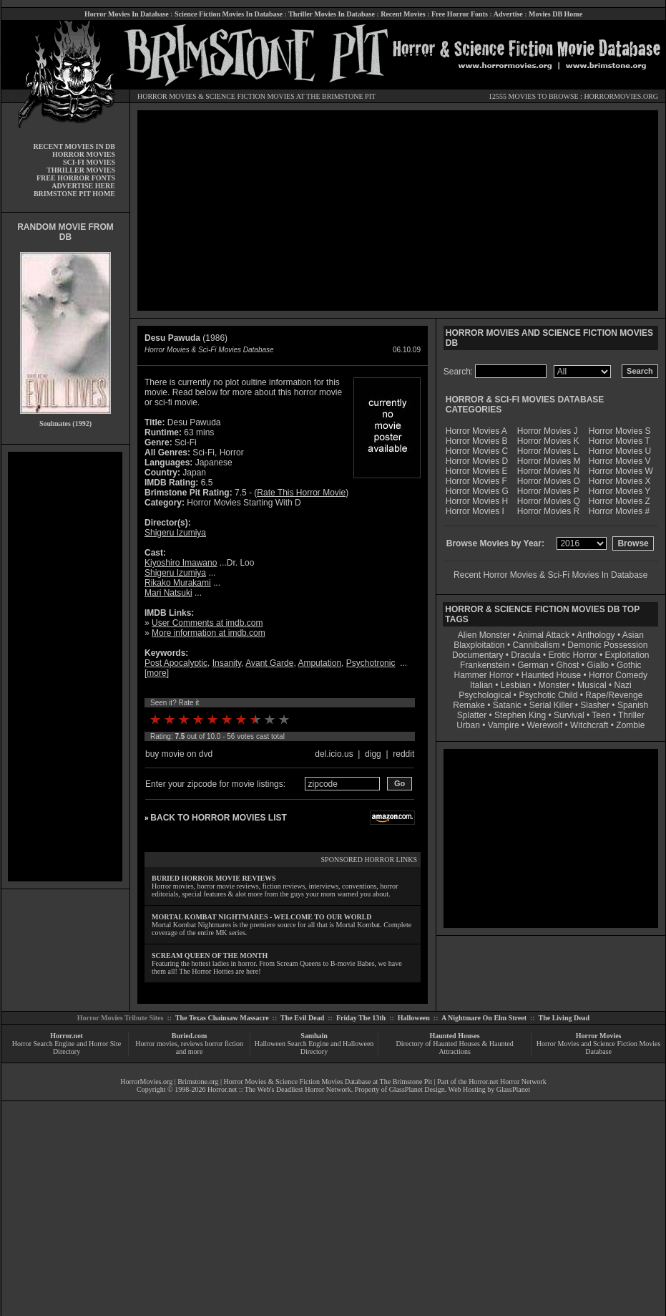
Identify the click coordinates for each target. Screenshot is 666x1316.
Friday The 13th (361, 1018)
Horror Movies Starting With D (243, 503)
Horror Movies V (620, 461)
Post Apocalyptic (176, 663)
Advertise (508, 14)
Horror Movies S (620, 431)
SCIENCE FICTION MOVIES (249, 96)
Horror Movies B (477, 441)
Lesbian (517, 685)
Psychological (485, 695)
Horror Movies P (548, 491)
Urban (468, 725)
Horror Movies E (477, 471)
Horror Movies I (475, 511)
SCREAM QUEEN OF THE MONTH (210, 955)
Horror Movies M (549, 461)
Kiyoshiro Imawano (181, 563)
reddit (403, 754)
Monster (554, 685)
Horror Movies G (477, 491)
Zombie (630, 725)
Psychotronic (371, 663)
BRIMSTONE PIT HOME (74, 194)
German (532, 665)
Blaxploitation (479, 645)
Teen (601, 715)
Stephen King (520, 715)
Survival (569, 715)
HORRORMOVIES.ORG (621, 96)
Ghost (567, 665)
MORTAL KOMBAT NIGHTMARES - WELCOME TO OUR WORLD (262, 917)
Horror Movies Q (548, 501)
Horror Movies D (477, 461)
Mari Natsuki (168, 593)
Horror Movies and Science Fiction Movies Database (599, 1047)
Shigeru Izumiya (175, 533)
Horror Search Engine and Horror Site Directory (66, 1047)
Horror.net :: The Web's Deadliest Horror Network (279, 1089)
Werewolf (544, 725)
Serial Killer (551, 705)
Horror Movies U (620, 451)
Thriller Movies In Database (331, 14)
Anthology (595, 635)
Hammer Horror (484, 675)
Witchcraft (589, 725)
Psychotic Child (548, 695)
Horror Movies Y (619, 491)
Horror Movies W (621, 471)
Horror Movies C (477, 451)
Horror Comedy (618, 675)
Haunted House (551, 675)
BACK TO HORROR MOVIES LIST (218, 818)
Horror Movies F (476, 481)
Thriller (631, 715)
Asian (633, 635)
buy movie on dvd (178, 754)
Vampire (503, 725)
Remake (469, 705)
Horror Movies (599, 1036)
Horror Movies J (547, 431)
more (156, 673)
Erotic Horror (573, 655)
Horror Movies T (619, 441)
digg (373, 754)
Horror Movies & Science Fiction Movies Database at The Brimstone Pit (328, 1081)
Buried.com (189, 1036)
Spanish (632, 705)
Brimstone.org (197, 1081)
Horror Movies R (548, 511)
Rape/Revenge (613, 695)
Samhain (314, 1036)
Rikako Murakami (178, 583)
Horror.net (66, 1036)
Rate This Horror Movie (301, 493)
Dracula (525, 655)
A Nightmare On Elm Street (484, 1018)
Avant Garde (269, 663)
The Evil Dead (302, 1018)
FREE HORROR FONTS (75, 178)
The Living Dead (564, 1018)
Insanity (226, 663)
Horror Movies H (477, 501)
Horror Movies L (547, 451)
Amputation (319, 663)
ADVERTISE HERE (83, 186)
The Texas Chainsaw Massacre (222, 1018)
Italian (481, 685)
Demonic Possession (607, 645)
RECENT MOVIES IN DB (74, 146)
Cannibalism (535, 645)
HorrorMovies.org (146, 1081)
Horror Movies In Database (126, 14)
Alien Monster (484, 635)
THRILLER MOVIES (80, 170)
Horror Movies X (620, 481)
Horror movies (156, 1044)
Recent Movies (403, 14)
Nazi (623, 685)
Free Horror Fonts (459, 14)
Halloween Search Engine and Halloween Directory (314, 1047)
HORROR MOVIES (167, 96)
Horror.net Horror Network (508, 1081)
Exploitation (626, 655)
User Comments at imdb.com (207, 623)
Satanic (507, 705)
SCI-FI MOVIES (89, 162)
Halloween (414, 1018)
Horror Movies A (476, 431)
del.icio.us (334, 754)
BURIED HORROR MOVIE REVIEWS (214, 878)
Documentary (477, 655)
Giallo (598, 665)
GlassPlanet (513, 1089)
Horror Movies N (548, 471)
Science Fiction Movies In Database (229, 14)
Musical (592, 685)
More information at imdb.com (208, 633)
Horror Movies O (548, 481)
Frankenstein (484, 665)
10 (284, 719)
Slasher (594, 705)
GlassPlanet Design (417, 1089)
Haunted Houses (454, 1036)
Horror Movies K (548, 441)
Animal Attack (543, 635)
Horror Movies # (619, 511)
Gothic (629, 665)
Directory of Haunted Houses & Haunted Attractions (455, 1047)
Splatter (471, 715)
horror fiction (224, 1044)
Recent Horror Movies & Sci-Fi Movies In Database (550, 575)
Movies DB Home (555, 14)
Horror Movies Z (619, 501)
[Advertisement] (65, 666)
